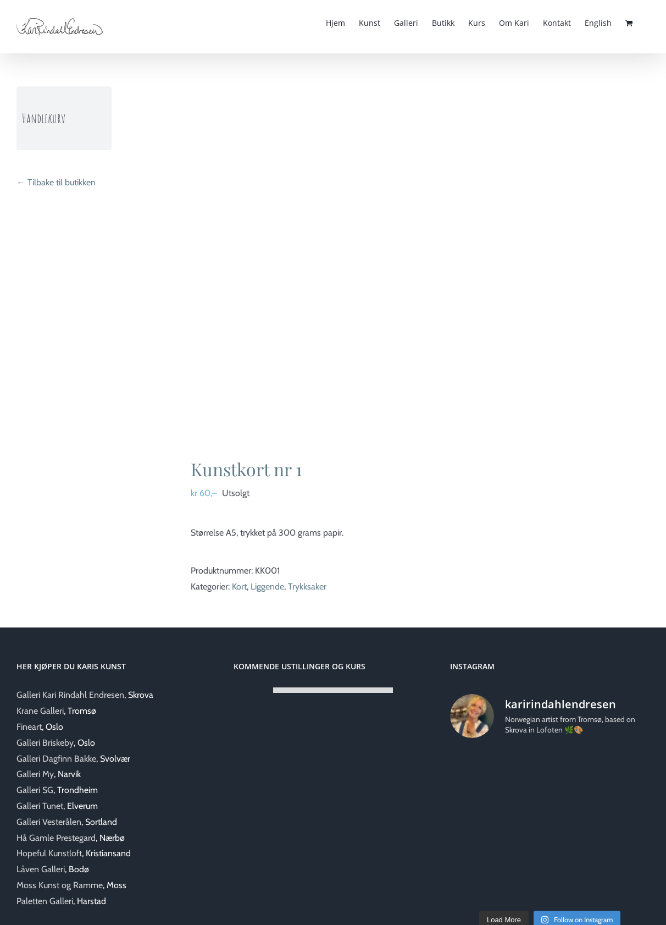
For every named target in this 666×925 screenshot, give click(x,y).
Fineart (29, 727)
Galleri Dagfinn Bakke (56, 758)
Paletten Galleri (44, 901)
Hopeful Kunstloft (49, 853)
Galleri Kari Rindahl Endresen (70, 695)
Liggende (267, 586)
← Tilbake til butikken (56, 182)
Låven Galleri (40, 869)
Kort (239, 586)
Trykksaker (307, 586)
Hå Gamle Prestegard (56, 838)
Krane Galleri (40, 711)
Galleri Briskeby (45, 742)
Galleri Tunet (39, 806)
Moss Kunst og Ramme (59, 885)
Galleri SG (34, 790)
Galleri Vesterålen (48, 822)
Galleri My (35, 774)
